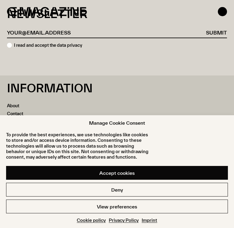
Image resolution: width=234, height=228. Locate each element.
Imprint (149, 220)
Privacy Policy (124, 220)
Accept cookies (117, 173)
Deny (117, 190)
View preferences (117, 206)
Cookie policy (91, 220)
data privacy (69, 45)
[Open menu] (222, 11)
